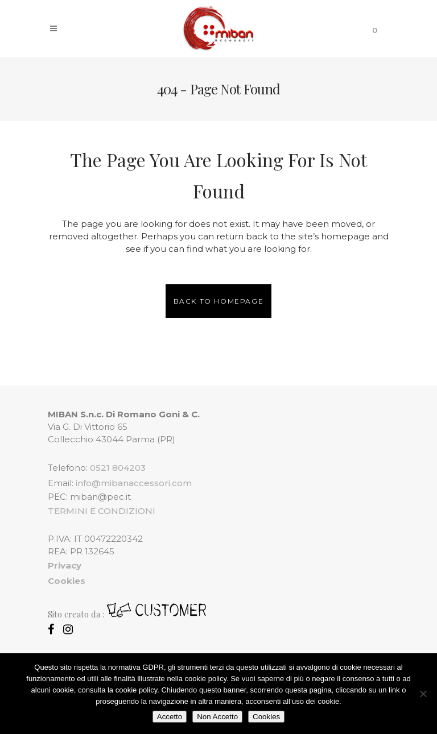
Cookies (266, 716)
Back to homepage (219, 301)
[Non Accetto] (422, 693)
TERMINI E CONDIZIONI (101, 510)
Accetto (169, 716)
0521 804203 (118, 467)
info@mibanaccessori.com (134, 483)
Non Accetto (217, 716)
